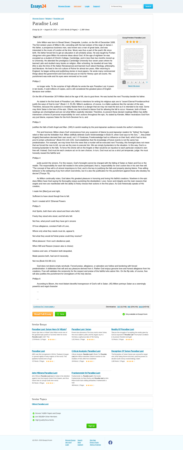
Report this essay (134, 86)
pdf (129, 306)
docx (141, 306)
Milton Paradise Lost (40, 404)
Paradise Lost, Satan (81, 329)
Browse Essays (64, 6)
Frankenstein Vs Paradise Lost (86, 372)
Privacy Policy (94, 442)
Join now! (77, 6)
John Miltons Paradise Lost (44, 372)
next (147, 82)
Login (87, 6)
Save (60, 314)
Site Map (93, 440)
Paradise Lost (38, 351)
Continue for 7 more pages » (43, 306)
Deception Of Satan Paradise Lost (127, 351)
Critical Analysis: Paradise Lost (86, 351)
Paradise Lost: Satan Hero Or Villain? (49, 329)
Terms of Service (95, 445)
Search (80, 440)
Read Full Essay (42, 314)
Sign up (91, 426)
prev (120, 82)
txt (118, 306)
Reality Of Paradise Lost (122, 329)
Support (96, 6)
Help (79, 442)
